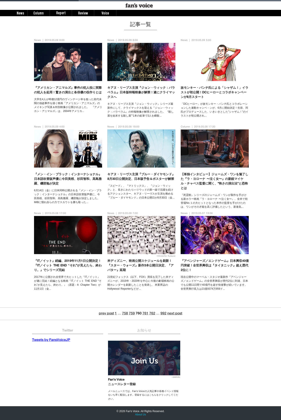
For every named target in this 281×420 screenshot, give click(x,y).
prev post (106, 313)
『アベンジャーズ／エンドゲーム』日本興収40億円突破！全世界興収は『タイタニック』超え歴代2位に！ (215, 266)
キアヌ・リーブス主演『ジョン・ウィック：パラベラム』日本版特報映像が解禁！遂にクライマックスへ (141, 93)
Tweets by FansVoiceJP (51, 340)
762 (152, 313)
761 (145, 313)
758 (125, 313)
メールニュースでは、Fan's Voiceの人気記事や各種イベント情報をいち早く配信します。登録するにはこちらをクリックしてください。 (143, 395)
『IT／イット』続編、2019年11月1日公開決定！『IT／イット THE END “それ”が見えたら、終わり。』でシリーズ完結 (68, 266)
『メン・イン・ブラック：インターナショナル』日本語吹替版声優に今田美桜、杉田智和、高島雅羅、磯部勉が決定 (68, 179)
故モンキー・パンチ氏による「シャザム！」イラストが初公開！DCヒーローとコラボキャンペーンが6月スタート (214, 93)
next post (174, 313)
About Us (140, 414)
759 (132, 313)
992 (163, 313)
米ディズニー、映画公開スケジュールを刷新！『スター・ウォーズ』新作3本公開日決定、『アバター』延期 (140, 266)
